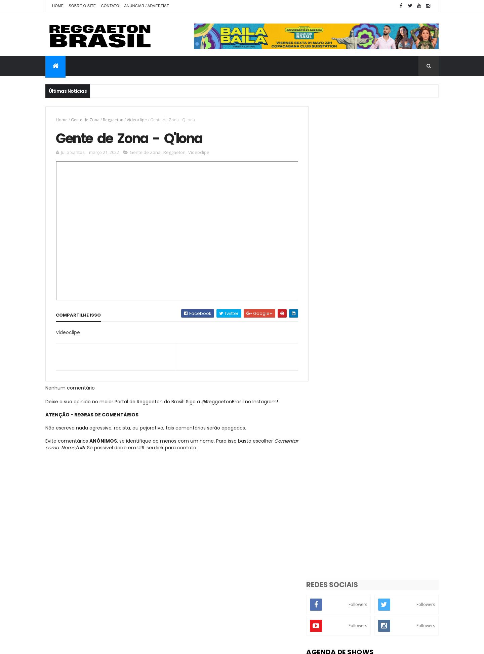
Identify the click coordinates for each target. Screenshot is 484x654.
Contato (110, 6)
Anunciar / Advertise (146, 6)
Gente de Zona (85, 120)
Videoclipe (137, 120)
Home (58, 6)
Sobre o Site (82, 6)
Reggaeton (113, 120)
